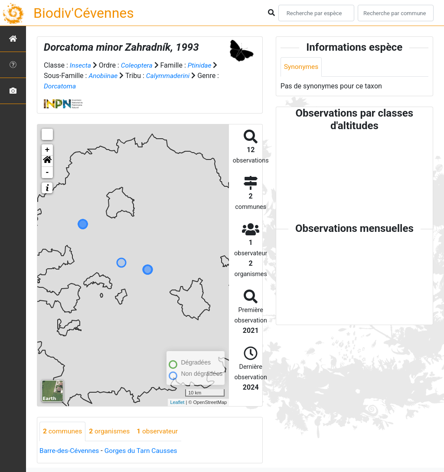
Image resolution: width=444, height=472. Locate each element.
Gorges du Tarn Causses (143, 450)
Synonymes (302, 67)
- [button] (47, 172)
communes (63, 431)
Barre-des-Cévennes (70, 450)
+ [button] (47, 149)
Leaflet (177, 401)
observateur (160, 431)
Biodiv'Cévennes (83, 13)
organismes (111, 431)
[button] (47, 160)
